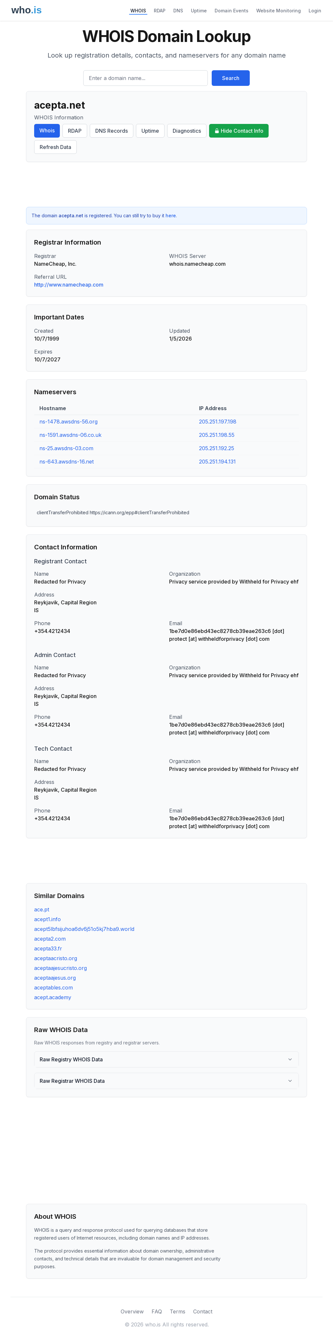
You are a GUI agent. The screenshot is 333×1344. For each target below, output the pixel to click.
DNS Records (111, 131)
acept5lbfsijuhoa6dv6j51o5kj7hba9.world (84, 929)
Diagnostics (187, 131)
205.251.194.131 (217, 461)
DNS (178, 10)
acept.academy (52, 997)
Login (315, 10)
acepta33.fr (48, 948)
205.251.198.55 (216, 435)
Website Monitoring (278, 10)
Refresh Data (55, 147)
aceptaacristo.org (55, 958)
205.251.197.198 (217, 421)
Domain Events (231, 10)
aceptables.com (53, 987)
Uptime (199, 10)
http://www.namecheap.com (68, 284)
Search (230, 78)
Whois (47, 130)
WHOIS (138, 10)
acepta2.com (50, 938)
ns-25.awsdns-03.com (66, 448)
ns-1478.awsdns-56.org (68, 421)
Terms (177, 1311)
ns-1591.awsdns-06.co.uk (70, 435)
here (171, 215)
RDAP (160, 10)
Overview (132, 1311)
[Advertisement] (166, 184)
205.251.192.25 (216, 448)
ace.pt (41, 909)
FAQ (157, 1311)
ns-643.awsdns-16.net (66, 461)
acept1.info (47, 919)
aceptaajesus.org (55, 977)
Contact (202, 1311)
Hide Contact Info (238, 131)
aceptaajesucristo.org (60, 968)
